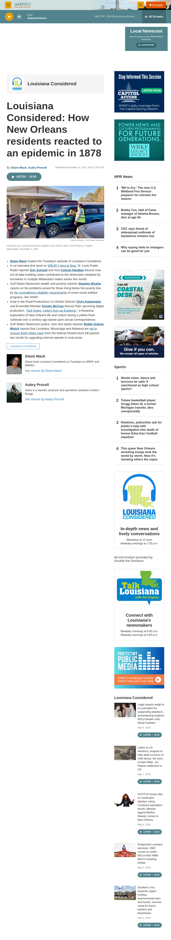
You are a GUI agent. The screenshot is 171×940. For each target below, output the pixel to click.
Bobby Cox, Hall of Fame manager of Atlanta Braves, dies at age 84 (140, 213)
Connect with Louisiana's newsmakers (139, 620)
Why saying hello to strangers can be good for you (142, 249)
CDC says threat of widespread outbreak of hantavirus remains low (138, 232)
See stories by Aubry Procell (44, 399)
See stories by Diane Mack (43, 371)
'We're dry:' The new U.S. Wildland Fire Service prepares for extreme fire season (138, 193)
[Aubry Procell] (14, 393)
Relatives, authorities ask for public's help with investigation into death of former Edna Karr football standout (141, 430)
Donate (157, 5)
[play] (9, 17)
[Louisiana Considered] (17, 84)
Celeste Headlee (72, 270)
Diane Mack (19, 167)
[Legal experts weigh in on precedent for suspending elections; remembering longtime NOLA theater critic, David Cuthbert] (125, 710)
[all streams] (154, 16)
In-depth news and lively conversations (139, 531)
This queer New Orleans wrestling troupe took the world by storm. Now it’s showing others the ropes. (139, 454)
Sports (120, 367)
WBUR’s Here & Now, (62, 265)
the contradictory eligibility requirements (40, 292)
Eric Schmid (38, 270)
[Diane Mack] (14, 364)
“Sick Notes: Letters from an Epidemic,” (52, 310)
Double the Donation (129, 561)
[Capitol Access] (139, 91)
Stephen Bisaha (89, 283)
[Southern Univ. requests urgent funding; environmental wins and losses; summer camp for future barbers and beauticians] (125, 893)
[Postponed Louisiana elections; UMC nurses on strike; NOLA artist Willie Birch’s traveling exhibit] (125, 850)
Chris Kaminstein (88, 301)
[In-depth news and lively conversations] (139, 496)
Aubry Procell (37, 167)
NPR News (123, 177)
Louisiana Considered (52, 83)
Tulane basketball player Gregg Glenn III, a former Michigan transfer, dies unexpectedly (138, 406)
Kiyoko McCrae (53, 306)
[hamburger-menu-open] (8, 5)
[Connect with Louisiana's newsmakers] (139, 588)
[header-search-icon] (140, 5)
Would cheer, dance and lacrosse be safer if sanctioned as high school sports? (140, 383)
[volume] (19, 16)
